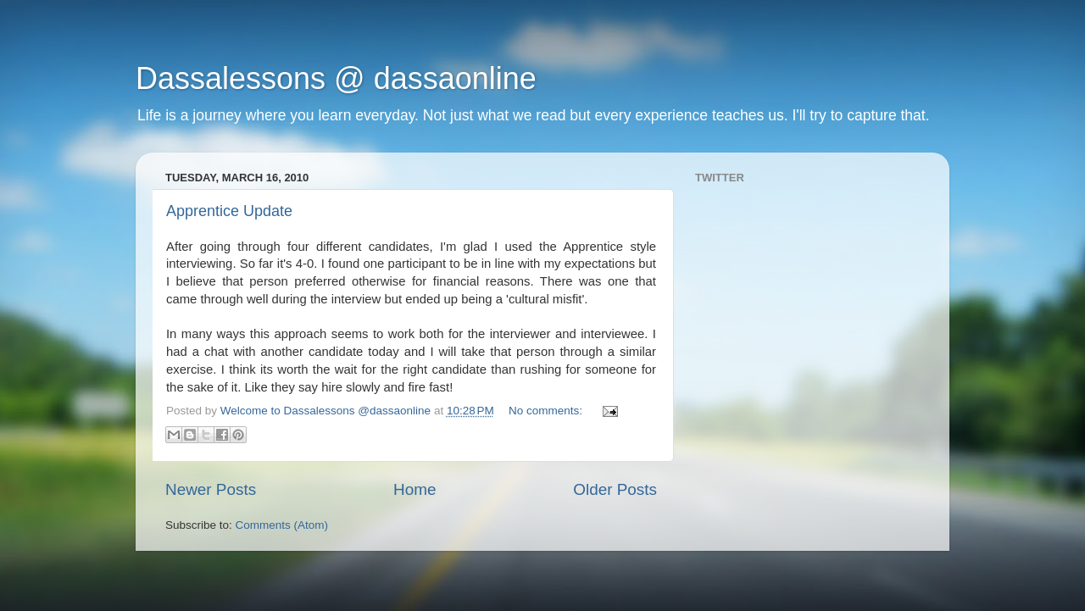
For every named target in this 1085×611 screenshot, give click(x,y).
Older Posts (615, 489)
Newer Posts (210, 489)
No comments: (547, 410)
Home (414, 489)
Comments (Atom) (282, 525)
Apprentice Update (229, 211)
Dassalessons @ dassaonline (336, 78)
